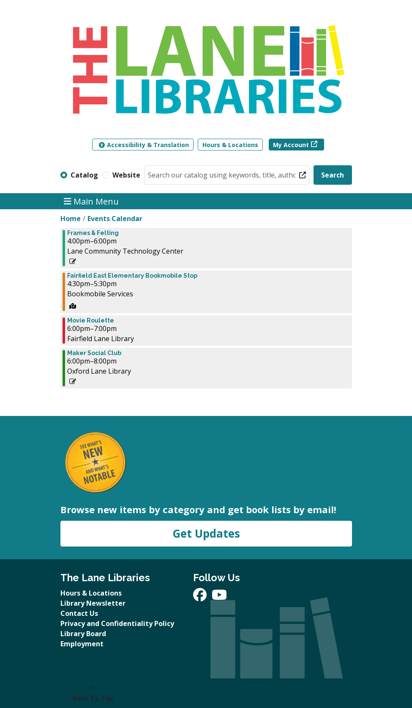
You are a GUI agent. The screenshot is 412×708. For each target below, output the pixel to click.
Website (126, 175)
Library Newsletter (93, 603)
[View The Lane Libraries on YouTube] (219, 597)
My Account (291, 145)
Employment (82, 643)
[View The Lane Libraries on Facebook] (200, 597)
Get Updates (206, 533)
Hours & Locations (230, 145)
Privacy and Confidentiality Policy (117, 623)
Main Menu (91, 201)
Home (70, 218)
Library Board (83, 633)
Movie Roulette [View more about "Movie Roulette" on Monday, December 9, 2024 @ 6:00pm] (90, 320)
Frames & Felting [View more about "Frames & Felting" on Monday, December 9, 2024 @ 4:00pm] (93, 233)
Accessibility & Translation (144, 145)
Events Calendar (114, 218)
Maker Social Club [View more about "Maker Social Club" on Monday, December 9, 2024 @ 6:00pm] (94, 353)
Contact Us (79, 613)
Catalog (84, 175)
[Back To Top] (91, 693)
